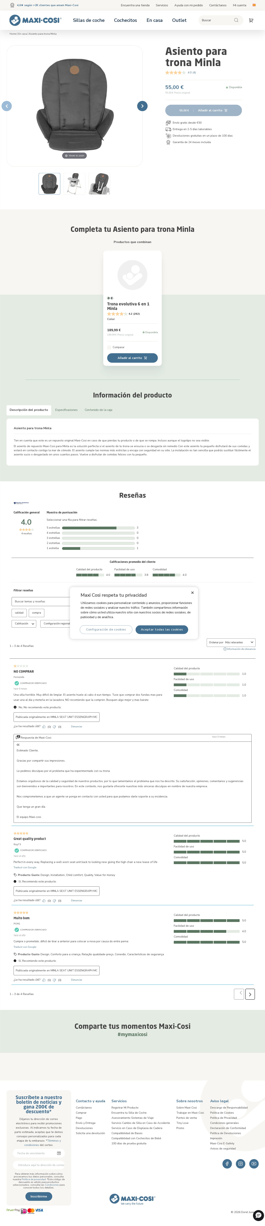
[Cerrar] (192, 592)
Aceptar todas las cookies (162, 629)
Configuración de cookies (106, 629)
